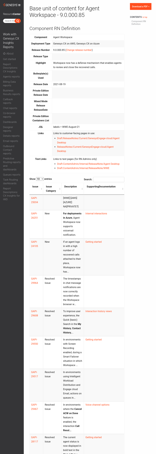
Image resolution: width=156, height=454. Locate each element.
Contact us (91, 441)
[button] (12, 59)
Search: (104, 179)
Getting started (99, 229)
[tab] (12, 58)
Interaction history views (104, 277)
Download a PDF (140, 6)
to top (144, 17)
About (8, 53)
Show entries (40, 179)
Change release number (79, 50)
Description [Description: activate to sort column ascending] (67, 186)
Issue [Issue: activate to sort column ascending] (35, 186)
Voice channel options (103, 349)
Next (119, 424)
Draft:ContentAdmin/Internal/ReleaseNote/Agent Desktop (88, 163)
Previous (93, 424)
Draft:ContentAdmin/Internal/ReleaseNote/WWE (83, 168)
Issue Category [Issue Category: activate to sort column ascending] (50, 188)
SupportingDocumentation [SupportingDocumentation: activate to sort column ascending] (106, 186)
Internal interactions (102, 209)
